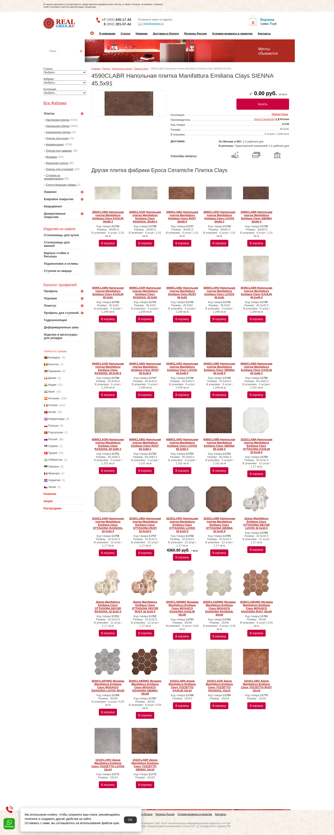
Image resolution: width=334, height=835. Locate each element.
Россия (52, 439)
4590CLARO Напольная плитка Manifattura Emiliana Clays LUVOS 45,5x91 (219, 292)
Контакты (264, 33)
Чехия (52, 487)
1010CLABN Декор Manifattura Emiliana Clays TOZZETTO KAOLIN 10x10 (182, 685)
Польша (53, 425)
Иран (51, 391)
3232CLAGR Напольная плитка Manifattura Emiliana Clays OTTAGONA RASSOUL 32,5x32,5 (108, 525)
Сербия (53, 446)
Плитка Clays (141, 68)
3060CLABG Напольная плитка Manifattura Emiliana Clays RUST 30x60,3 (182, 216)
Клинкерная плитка (58, 132)
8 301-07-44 (117, 24)
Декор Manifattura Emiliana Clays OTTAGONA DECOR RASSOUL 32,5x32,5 (108, 606)
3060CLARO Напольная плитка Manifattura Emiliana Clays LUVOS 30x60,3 (219, 216)
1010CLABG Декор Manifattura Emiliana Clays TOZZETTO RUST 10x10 (256, 685)
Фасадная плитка (57, 163)
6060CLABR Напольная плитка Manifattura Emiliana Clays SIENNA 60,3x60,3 (219, 444)
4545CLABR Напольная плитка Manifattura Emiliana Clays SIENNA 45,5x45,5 (219, 368)
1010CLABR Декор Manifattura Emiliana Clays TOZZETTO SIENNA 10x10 (144, 764)
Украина (53, 466)
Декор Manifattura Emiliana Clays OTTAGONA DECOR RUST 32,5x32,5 (145, 606)
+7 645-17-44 (116, 20)
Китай (52, 412)
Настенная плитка (68, 57)
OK (130, 819)
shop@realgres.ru (151, 24)
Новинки (142, 33)
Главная (95, 68)
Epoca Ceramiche (264, 119)
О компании (107, 33)
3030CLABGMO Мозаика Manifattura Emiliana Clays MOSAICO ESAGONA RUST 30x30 (256, 606)
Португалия (55, 432)
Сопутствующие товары (61, 184)
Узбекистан (55, 459)
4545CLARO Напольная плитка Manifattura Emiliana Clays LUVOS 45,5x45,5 (182, 368)
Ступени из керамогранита (53, 177)
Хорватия (54, 480)
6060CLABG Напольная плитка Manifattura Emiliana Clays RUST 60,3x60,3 (145, 444)
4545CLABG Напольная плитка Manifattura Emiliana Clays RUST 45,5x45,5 (145, 368)
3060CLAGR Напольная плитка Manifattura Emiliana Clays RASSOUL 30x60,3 (145, 216)
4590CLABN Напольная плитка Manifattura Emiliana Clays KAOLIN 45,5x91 (108, 292)
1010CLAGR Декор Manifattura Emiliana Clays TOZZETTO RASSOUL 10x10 (219, 685)
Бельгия (53, 364)
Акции (48, 501)
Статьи (125, 33)
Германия (54, 371)
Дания (52, 377)
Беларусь (54, 357)
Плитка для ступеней (59, 169)
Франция (53, 473)
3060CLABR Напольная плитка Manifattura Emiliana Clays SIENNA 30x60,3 (256, 216)
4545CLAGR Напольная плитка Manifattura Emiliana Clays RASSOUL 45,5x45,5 (108, 368)
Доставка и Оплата (166, 33)
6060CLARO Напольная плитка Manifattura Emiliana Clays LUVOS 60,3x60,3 (182, 444)
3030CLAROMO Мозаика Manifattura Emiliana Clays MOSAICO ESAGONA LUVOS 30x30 (108, 685)
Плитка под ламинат (59, 150)
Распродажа (52, 508)
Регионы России (195, 33)
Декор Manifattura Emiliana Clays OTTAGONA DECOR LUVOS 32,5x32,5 (256, 523)
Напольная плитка (57, 126)
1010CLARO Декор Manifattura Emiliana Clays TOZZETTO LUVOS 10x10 (107, 764)
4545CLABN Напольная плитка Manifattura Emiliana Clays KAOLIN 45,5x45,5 (256, 292)
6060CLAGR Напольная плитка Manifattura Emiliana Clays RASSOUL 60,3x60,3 (108, 444)
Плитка (106, 68)
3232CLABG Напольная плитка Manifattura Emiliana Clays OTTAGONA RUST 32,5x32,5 (145, 525)
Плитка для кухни (57, 138)
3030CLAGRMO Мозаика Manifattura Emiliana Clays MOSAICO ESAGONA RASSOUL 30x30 (219, 608)
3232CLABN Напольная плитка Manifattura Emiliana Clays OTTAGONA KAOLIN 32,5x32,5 (256, 446)
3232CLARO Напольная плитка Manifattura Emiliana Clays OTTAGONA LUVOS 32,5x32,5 (182, 525)
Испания (53, 398)
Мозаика (51, 156)
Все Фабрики (54, 103)
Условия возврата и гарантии (232, 33)
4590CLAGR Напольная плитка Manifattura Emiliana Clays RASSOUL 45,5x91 (145, 292)
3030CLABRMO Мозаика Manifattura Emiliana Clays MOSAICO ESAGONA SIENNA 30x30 (145, 687)
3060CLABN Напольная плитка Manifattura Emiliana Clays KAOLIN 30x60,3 (108, 216)
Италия (53, 405)
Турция (52, 452)
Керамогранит (55, 144)
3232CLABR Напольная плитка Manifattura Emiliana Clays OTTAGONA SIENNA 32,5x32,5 (219, 525)
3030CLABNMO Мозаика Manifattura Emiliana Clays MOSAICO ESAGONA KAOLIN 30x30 (182, 608)
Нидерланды (56, 418)
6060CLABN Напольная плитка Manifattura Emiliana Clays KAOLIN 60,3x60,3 (256, 368)
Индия (52, 384)
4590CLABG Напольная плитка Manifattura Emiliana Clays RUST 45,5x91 (182, 292)
